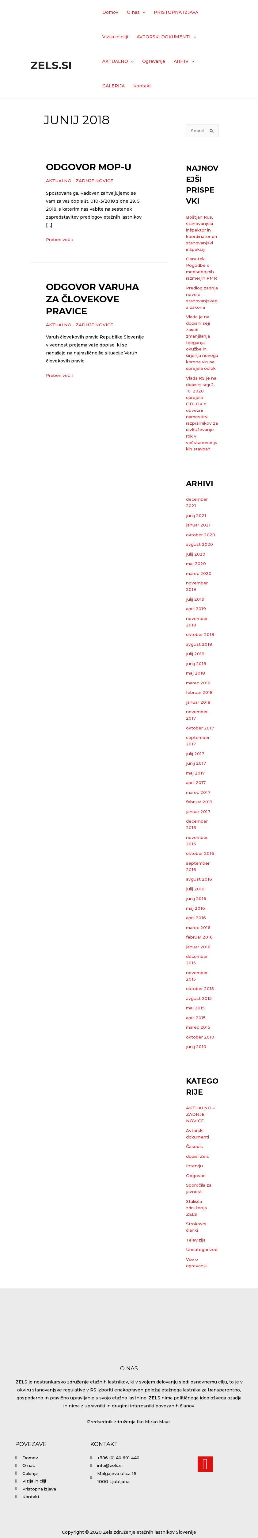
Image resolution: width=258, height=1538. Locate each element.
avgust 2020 (200, 570)
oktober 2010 (201, 1063)
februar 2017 (200, 828)
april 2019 (196, 635)
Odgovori (196, 1202)
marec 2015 (198, 1053)
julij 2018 (195, 680)
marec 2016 (198, 954)
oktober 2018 (200, 661)
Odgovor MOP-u (89, 167)
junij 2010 (196, 1073)
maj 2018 (196, 699)
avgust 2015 (199, 1024)
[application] (142, 12)
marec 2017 (198, 818)
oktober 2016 (200, 879)
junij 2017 (196, 789)
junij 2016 (196, 925)
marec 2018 (198, 709)
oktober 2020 (201, 561)
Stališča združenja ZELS (196, 1234)
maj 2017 (196, 799)
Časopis (194, 1173)
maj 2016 (196, 934)
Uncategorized (202, 1276)
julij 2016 (195, 915)
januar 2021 (198, 551)
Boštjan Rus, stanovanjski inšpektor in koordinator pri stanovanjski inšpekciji (200, 237)
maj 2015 (195, 1034)
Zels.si (51, 65)
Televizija (196, 1266)
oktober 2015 (200, 1015)
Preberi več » (60, 238)
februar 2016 (200, 963)
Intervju (194, 1192)
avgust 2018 (199, 670)
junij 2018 (196, 690)
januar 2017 (198, 838)
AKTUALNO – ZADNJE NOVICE (200, 1140)
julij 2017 (195, 780)
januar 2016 (198, 973)
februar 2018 (200, 718)
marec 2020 (199, 600)
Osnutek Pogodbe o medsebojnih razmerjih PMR (200, 278)
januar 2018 (198, 728)
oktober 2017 (200, 754)
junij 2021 (196, 542)
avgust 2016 (199, 905)
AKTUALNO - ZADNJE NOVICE (80, 180)
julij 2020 (196, 580)
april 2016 (196, 944)
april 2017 (196, 809)
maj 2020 (196, 590)
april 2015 (196, 1044)
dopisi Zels (198, 1182)
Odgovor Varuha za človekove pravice (92, 298)
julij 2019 (195, 625)
